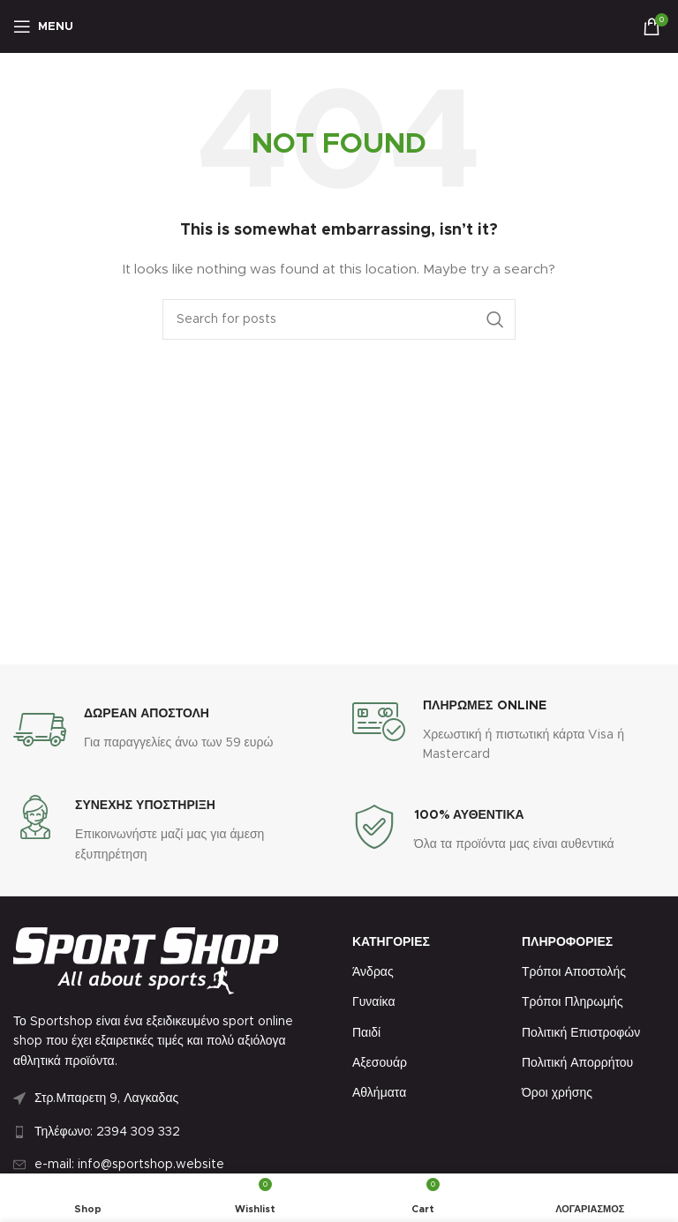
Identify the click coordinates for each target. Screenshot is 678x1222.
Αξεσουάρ (379, 1063)
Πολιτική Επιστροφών (581, 1033)
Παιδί (366, 1033)
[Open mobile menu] (43, 26)
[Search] (339, 319)
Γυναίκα (374, 1002)
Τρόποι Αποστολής (574, 972)
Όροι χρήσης (557, 1093)
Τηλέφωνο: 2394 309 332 (107, 1132)
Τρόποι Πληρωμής (572, 1002)
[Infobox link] (143, 729)
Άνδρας (373, 972)
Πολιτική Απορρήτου (577, 1063)
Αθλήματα (379, 1093)
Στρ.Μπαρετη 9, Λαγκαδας (106, 1098)
